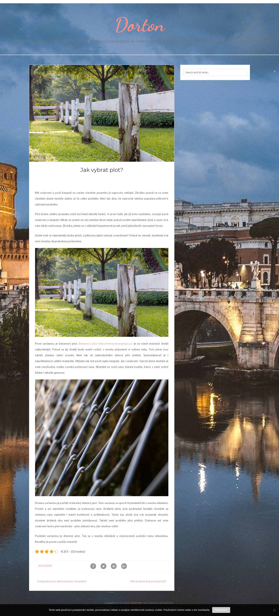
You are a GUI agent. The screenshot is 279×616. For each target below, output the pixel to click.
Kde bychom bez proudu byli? (148, 581)
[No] (274, 610)
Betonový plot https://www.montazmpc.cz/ (106, 343)
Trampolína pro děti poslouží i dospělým (62, 581)
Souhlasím (221, 609)
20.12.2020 (45, 565)
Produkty (37, 158)
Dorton (139, 24)
